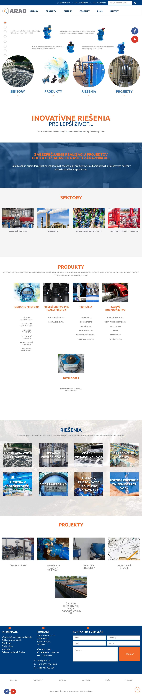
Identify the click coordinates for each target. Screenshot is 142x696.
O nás (100, 11)
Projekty (85, 11)
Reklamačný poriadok (11, 640)
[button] (5, 22)
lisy (115, 317)
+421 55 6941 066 (80, 2)
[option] (71, 40)
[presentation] (91, 667)
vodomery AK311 (27, 325)
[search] (135, 3)
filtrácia (85, 335)
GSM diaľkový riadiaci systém (71, 390)
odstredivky (115, 322)
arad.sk (58, 691)
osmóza (86, 339)
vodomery (27, 331)
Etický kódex (7, 646)
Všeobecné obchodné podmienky (17, 637)
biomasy (115, 339)
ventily (56, 317)
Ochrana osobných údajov (13, 652)
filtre (86, 317)
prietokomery (27, 349)
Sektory (34, 11)
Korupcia (6, 649)
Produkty (51, 11)
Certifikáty (6, 643)
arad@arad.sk (63, 3)
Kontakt (114, 11)
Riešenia (68, 11)
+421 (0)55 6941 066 (47, 664)
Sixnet (90, 691)
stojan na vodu (27, 318)
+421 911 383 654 (98, 2)
